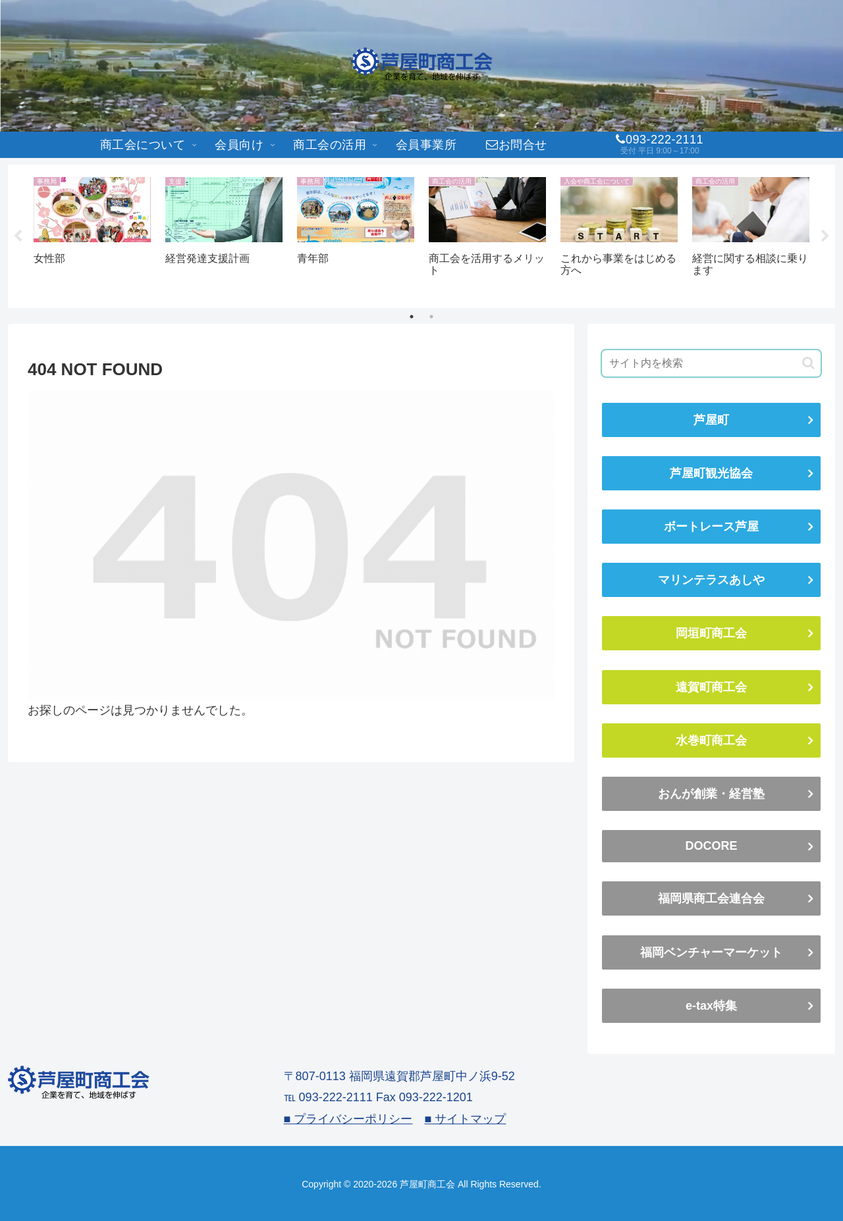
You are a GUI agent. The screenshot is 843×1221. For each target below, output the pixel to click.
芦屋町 (711, 420)
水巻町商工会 (711, 740)
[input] (711, 363)
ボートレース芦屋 (711, 526)
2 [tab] (431, 316)
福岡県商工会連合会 (711, 898)
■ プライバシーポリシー (348, 1119)
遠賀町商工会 (711, 687)
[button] (808, 363)
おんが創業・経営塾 (711, 793)
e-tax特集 (711, 1005)
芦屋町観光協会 (711, 473)
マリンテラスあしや (711, 579)
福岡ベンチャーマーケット (711, 952)
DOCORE (711, 845)
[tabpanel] (92, 234)
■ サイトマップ (465, 1119)
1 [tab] (411, 316)
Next (825, 236)
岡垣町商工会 (711, 633)
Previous (17, 236)
